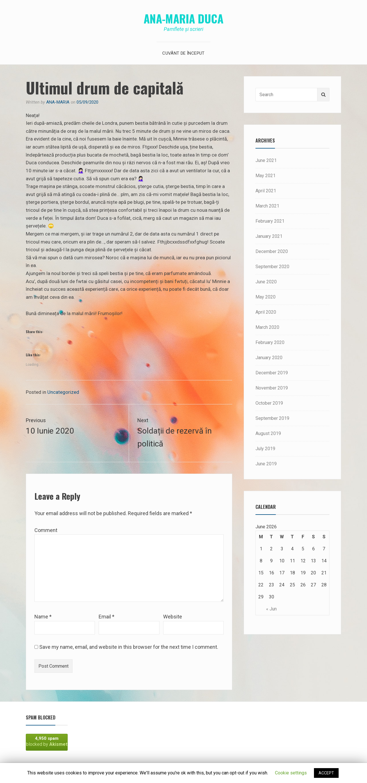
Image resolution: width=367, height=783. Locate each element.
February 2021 (269, 221)
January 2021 (268, 236)
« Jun (271, 609)
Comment (45, 530)
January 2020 (268, 357)
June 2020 (266, 281)
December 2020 (271, 251)
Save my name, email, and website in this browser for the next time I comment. (128, 647)
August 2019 (268, 433)
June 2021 (266, 160)
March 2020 (267, 327)
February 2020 (269, 342)
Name (43, 617)
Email (106, 617)
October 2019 (269, 403)
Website (172, 617)
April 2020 (265, 312)
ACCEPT (326, 773)
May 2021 (265, 175)
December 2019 (271, 372)
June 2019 (266, 463)
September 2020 (272, 266)
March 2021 (267, 206)
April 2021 (265, 190)
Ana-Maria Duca (183, 18)
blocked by (46, 741)
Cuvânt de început (183, 53)
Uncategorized (63, 392)
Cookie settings (291, 773)
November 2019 (271, 388)
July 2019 (265, 448)
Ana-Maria (57, 102)
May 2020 (265, 297)
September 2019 (272, 418)
